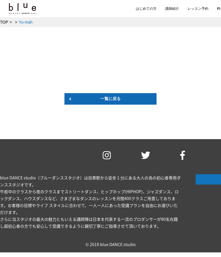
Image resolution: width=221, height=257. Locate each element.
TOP (4, 22)
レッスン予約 (198, 9)
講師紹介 (172, 9)
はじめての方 (146, 9)
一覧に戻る (110, 98)
